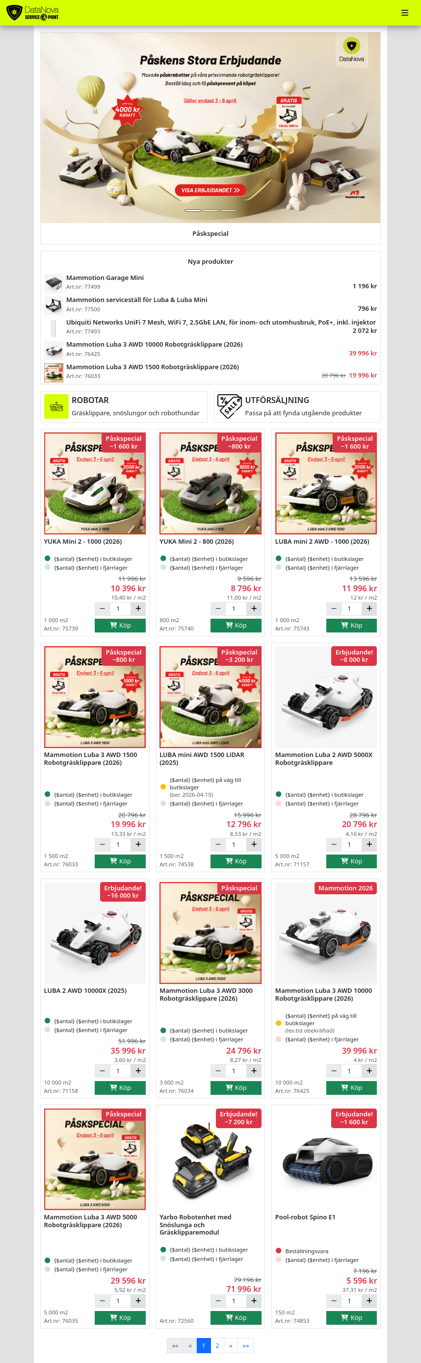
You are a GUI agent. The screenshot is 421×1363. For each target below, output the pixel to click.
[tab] (192, 210)
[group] (210, 127)
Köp (120, 625)
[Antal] (120, 609)
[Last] (246, 1345)
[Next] (230, 1345)
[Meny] (405, 13)
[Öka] (138, 609)
